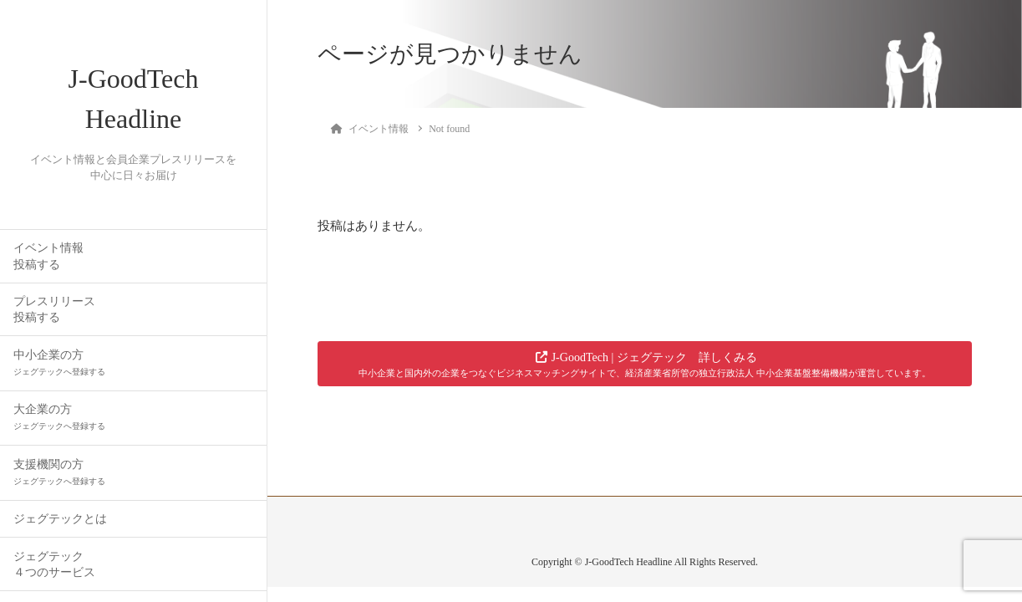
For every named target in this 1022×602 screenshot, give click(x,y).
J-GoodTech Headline (134, 99)
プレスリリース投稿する (54, 309)
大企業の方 (59, 417)
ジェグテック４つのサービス (54, 564)
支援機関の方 (59, 472)
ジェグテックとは (60, 519)
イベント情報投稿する (48, 256)
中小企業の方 (59, 362)
